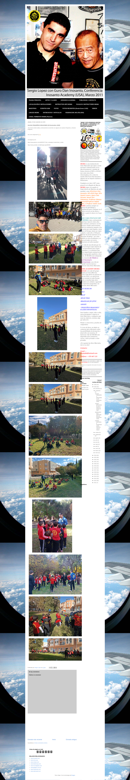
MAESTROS (32, 108)
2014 (95, 476)
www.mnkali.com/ (35, 762)
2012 (95, 480)
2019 (95, 465)
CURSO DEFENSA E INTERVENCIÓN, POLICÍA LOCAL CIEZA (98, 425)
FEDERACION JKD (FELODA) (74, 112)
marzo (97, 448)
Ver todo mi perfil (84, 389)
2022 (95, 459)
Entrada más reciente (35, 739)
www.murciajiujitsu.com (36, 765)
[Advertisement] (52, 726)
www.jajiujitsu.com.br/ (36, 767)
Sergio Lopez (85, 385)
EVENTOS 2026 (45, 108)
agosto (97, 438)
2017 (95, 470)
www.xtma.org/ (34, 760)
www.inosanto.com (35, 758)
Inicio (54, 739)
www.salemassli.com (36, 771)
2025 (95, 386)
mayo (96, 444)
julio (96, 440)
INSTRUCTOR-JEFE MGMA (63, 104)
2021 (95, 461)
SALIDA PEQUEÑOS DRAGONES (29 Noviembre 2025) (98, 397)
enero (96, 452)
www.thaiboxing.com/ (36, 763)
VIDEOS (94, 108)
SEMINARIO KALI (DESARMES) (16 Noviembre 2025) (98, 415)
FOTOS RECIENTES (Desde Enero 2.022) (75, 108)
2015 (95, 474)
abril (96, 446)
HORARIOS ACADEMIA (68, 100)
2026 (95, 384)
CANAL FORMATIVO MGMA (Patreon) (40, 116)
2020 (95, 463)
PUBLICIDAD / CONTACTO (87, 100)
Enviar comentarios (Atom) (40, 743)
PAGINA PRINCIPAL (35, 100)
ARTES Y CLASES (51, 100)
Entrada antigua (71, 739)
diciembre (97, 388)
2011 (95, 482)
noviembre (97, 390)
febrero (97, 450)
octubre (97, 432)
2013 (95, 478)
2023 (95, 457)
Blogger (73, 775)
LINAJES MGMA (34, 112)
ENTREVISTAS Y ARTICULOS (52, 112)
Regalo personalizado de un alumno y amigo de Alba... (98, 407)
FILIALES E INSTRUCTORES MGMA (87, 104)
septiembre (98, 434)
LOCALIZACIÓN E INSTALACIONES (40, 104)
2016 (95, 472)
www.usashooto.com (36, 769)
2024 (95, 455)
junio (96, 442)
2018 (95, 468)
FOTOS (56, 108)
